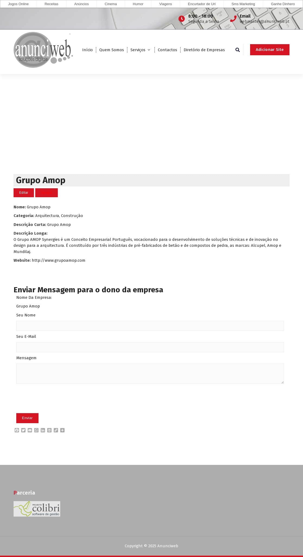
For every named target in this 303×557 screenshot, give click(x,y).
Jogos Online (18, 4)
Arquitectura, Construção (59, 215)
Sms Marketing (243, 4)
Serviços (137, 49)
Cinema (111, 4)
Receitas (51, 4)
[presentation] (57, 407)
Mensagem (26, 357)
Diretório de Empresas (204, 49)
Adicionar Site (270, 49)
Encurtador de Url (202, 4)
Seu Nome (26, 315)
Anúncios (81, 4)
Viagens (165, 4)
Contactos (167, 49)
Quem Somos (111, 49)
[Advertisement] (151, 133)
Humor (138, 4)
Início (87, 49)
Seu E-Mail (26, 336)
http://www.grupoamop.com (58, 260)
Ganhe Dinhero (283, 4)
